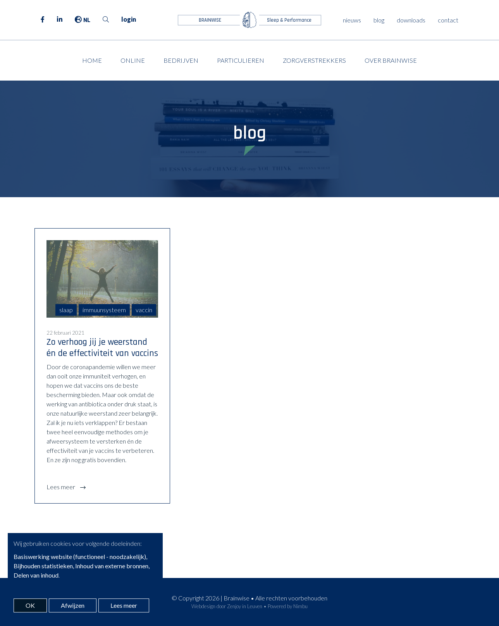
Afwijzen (72, 605)
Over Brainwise (391, 60)
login (128, 19)
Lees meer (61, 486)
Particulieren (240, 60)
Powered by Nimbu (288, 606)
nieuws (352, 20)
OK (30, 605)
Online (132, 60)
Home (92, 60)
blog (378, 20)
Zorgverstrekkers (314, 60)
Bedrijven (180, 60)
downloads (411, 20)
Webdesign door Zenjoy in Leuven (226, 606)
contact (448, 20)
